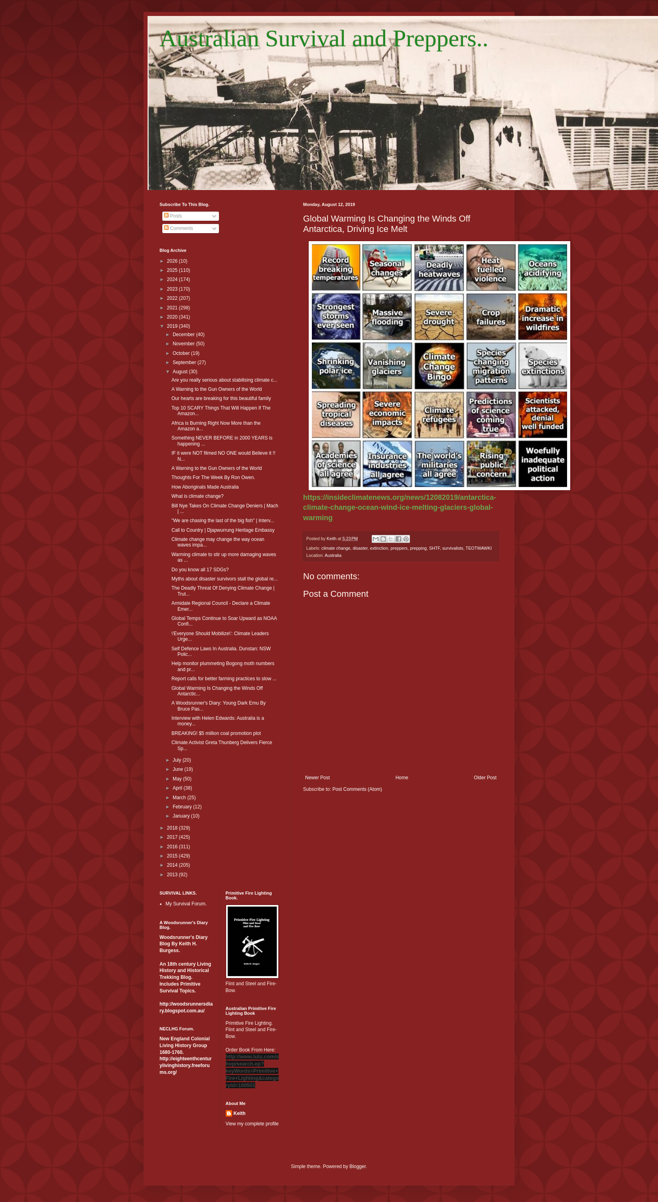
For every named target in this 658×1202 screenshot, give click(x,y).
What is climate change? (197, 496)
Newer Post (317, 777)
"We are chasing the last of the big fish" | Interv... (222, 520)
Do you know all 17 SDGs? (200, 569)
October (182, 353)
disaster (360, 548)
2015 (173, 856)
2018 (173, 828)
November (184, 344)
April (178, 788)
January (182, 816)
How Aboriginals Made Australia (205, 487)
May (178, 779)
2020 (173, 317)
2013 (173, 874)
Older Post (485, 777)
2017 (173, 837)
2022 (173, 298)
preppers (399, 548)
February (183, 807)
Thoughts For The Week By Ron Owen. (213, 477)
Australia (333, 555)
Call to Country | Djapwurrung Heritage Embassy (223, 530)
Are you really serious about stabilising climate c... (224, 380)
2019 (173, 326)
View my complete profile (252, 1124)
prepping (418, 548)
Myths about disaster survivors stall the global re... (224, 579)
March (180, 797)
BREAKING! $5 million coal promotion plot (216, 733)
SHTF (434, 548)
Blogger (357, 1166)
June (178, 769)
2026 (173, 261)
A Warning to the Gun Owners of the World (216, 389)
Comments (178, 228)
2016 (173, 847)
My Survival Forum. (186, 904)
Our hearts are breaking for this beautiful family (221, 398)
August (181, 371)
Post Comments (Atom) (357, 789)
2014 (173, 865)
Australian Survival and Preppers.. (324, 38)
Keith (240, 1113)
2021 (173, 308)
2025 (173, 270)
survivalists (452, 548)
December (184, 334)
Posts (173, 216)
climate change (336, 548)
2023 (173, 289)
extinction (379, 548)
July (178, 760)
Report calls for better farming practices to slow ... (223, 678)
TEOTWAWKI (479, 548)
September (185, 362)
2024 (173, 279)
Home (402, 777)
